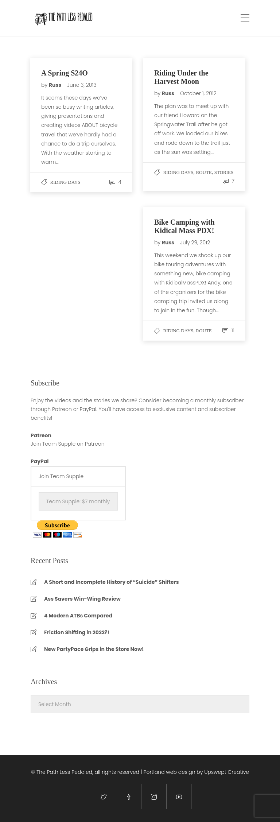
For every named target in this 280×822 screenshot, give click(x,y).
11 (228, 330)
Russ (55, 85)
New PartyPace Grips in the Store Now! (94, 649)
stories (224, 172)
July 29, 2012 (195, 242)
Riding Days (65, 182)
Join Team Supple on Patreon (68, 443)
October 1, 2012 (198, 93)
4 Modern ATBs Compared (78, 615)
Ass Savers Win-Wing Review (82, 598)
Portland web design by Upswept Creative (196, 772)
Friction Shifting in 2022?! (76, 632)
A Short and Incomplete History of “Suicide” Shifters (111, 582)
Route (203, 172)
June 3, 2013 (82, 85)
